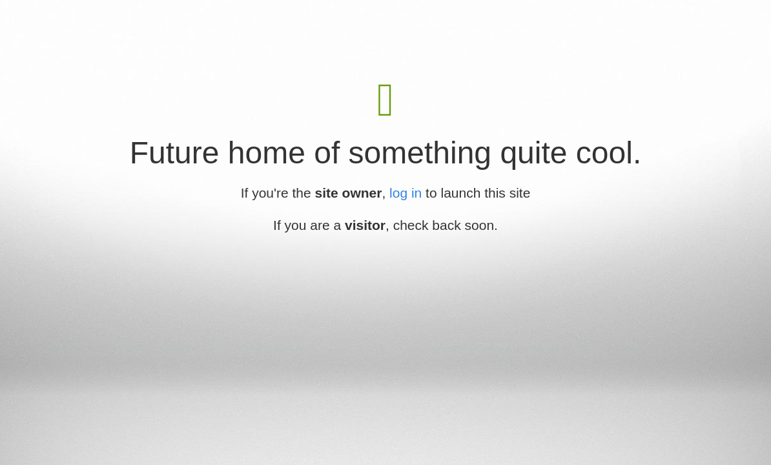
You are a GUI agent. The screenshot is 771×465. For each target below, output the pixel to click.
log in (405, 192)
